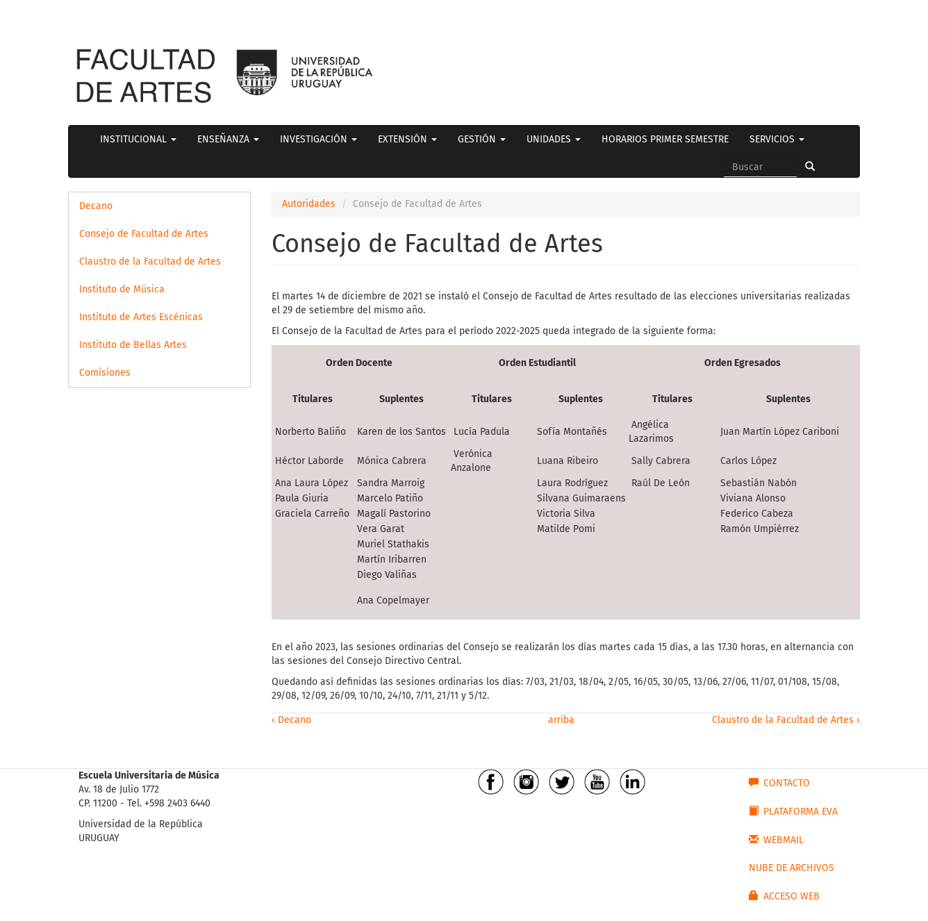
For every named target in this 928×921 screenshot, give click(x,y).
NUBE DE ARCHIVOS (791, 868)
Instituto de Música (122, 289)
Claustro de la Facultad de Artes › (786, 720)
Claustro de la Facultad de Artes (150, 261)
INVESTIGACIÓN (318, 139)
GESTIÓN (482, 139)
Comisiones (105, 373)
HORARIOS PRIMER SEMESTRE (665, 139)
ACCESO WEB (784, 896)
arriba (560, 720)
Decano (96, 206)
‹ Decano (291, 720)
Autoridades (308, 204)
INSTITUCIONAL (138, 139)
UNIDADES (554, 139)
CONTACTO (779, 783)
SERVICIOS (776, 139)
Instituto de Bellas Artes (133, 345)
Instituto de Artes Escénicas (141, 317)
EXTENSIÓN (407, 139)
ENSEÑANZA (228, 139)
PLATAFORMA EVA (793, 811)
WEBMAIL (776, 839)
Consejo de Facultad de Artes (143, 234)
